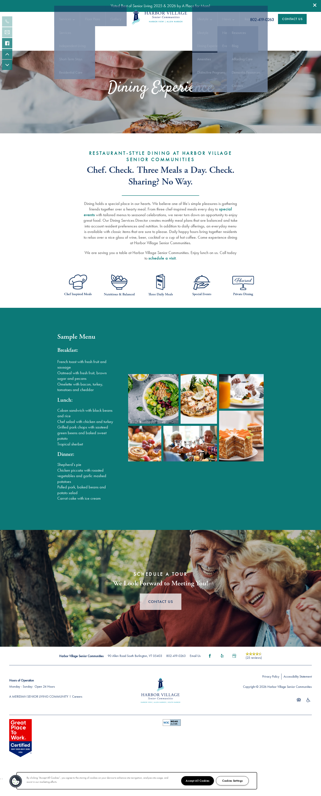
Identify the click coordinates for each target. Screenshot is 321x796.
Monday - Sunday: (21, 700)
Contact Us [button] (160, 615)
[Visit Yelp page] (222, 670)
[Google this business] (234, 670)
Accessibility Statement (298, 690)
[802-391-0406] (7, 21)
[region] (136, 780)
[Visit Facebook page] (210, 670)
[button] (315, 5)
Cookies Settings (232, 781)
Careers (77, 710)
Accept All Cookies (197, 781)
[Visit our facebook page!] (7, 43)
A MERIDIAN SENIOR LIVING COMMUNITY (38, 710)
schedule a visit (162, 272)
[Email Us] (7, 32)
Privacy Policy (270, 690)
